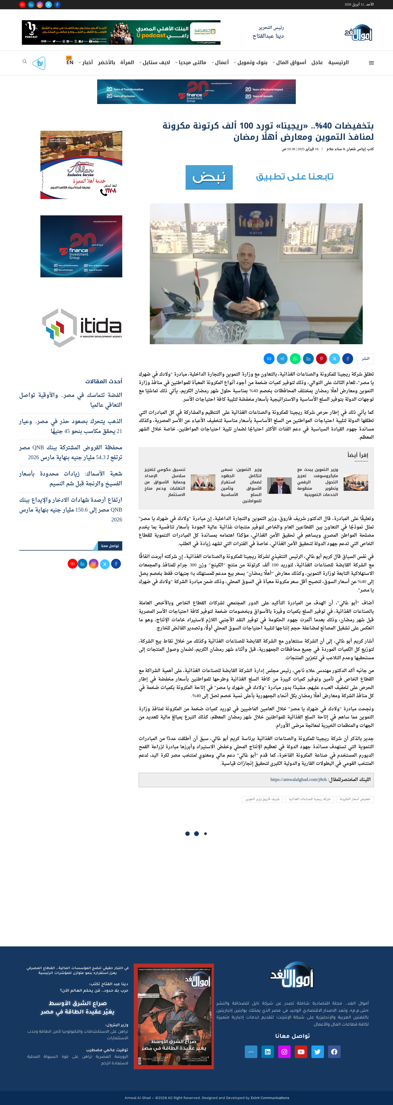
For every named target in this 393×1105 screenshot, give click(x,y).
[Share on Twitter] (334, 358)
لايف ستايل (156, 62)
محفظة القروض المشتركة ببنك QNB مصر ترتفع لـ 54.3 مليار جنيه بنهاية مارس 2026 (70, 453)
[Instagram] (40, 4)
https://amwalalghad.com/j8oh (298, 779)
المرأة (127, 62)
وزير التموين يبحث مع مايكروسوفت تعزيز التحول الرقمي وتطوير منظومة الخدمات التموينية (317, 482)
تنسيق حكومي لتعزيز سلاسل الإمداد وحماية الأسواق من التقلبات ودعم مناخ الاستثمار (164, 482)
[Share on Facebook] (347, 358)
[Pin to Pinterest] (321, 358)
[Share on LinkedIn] (308, 358)
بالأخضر (106, 62)
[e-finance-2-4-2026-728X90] (196, 84)
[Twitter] (48, 4)
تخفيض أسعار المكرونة (355, 799)
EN (69, 62)
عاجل (317, 62)
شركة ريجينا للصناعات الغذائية (310, 799)
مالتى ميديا (192, 62)
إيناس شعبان (356, 149)
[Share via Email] (269, 358)
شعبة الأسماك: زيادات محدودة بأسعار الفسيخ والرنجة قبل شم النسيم (70, 479)
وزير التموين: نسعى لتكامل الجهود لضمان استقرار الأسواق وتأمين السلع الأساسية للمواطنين (241, 485)
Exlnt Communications (269, 1098)
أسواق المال (291, 62)
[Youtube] (22, 4)
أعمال (222, 62)
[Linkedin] (31, 4)
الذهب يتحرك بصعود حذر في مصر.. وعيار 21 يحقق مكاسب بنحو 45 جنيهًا (70, 427)
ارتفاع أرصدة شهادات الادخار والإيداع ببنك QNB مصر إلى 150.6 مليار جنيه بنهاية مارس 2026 (70, 510)
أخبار (87, 62)
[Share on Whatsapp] (295, 358)
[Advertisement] (196, 894)
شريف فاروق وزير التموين (262, 799)
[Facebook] (57, 4)
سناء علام (334, 149)
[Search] (24, 63)
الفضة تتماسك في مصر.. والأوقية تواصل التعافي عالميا (70, 400)
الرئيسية (338, 62)
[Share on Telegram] (282, 358)
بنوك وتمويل (252, 62)
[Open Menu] (371, 62)
